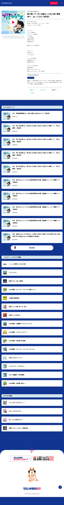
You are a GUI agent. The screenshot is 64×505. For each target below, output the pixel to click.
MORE (32, 251)
